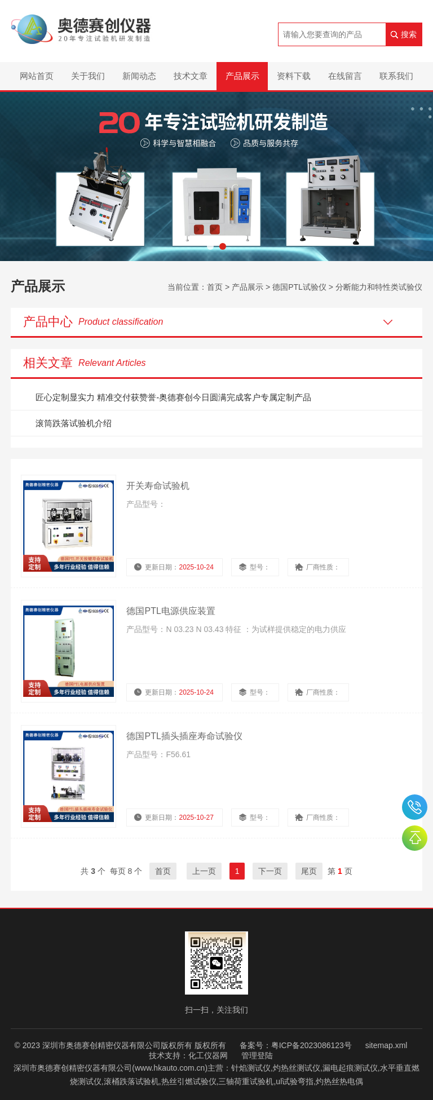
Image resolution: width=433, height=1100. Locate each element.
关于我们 (88, 76)
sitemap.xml (386, 1045)
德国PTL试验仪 (299, 286)
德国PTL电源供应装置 (170, 611)
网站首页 (37, 76)
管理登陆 (257, 1055)
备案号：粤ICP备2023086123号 (296, 1045)
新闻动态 (139, 76)
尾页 (309, 871)
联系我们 (396, 76)
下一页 (270, 871)
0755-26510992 (414, 807)
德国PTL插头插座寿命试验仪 (184, 736)
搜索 (409, 34)
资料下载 (294, 76)
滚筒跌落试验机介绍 (74, 423)
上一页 (204, 871)
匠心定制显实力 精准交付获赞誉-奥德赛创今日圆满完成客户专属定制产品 (173, 397)
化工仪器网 (208, 1055)
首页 (215, 286)
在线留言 (345, 76)
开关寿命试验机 (157, 486)
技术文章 (190, 76)
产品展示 (242, 76)
